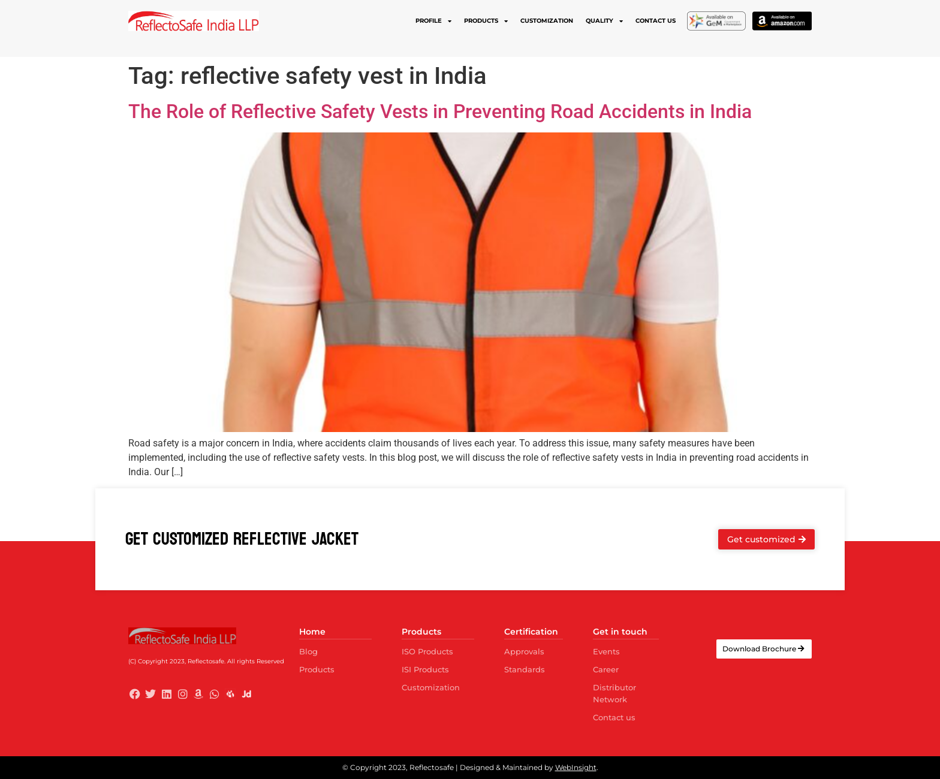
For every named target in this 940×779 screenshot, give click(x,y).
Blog (308, 651)
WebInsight (575, 767)
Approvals (524, 651)
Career (606, 669)
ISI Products (425, 669)
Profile (433, 21)
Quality (604, 21)
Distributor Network (614, 693)
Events (606, 651)
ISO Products (427, 651)
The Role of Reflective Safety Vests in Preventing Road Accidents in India (440, 111)
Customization (546, 21)
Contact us (655, 21)
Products (486, 21)
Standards (524, 669)
